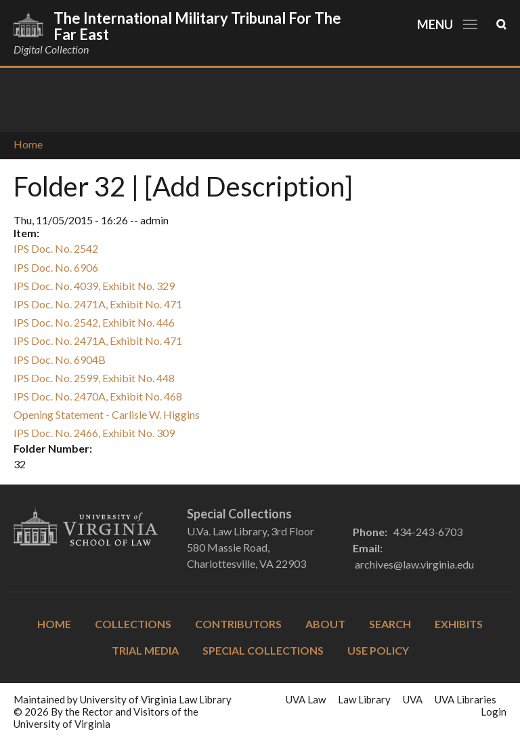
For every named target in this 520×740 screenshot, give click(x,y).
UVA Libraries (465, 699)
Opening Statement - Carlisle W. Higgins (107, 414)
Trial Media (145, 650)
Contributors (238, 623)
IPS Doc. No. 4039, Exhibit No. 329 (94, 285)
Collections (133, 623)
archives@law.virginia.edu (414, 564)
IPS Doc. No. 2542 (56, 248)
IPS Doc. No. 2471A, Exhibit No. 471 (98, 303)
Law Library (364, 699)
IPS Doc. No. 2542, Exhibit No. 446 (94, 322)
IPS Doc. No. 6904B (60, 359)
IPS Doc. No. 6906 (56, 267)
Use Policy (378, 650)
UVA (412, 699)
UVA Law (306, 699)
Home (28, 144)
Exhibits (459, 623)
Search (390, 623)
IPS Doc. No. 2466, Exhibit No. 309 (94, 432)
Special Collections (263, 650)
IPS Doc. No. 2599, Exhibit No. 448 (94, 377)
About (325, 623)
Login (493, 711)
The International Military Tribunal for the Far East (197, 26)
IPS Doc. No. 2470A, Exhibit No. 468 (98, 396)
